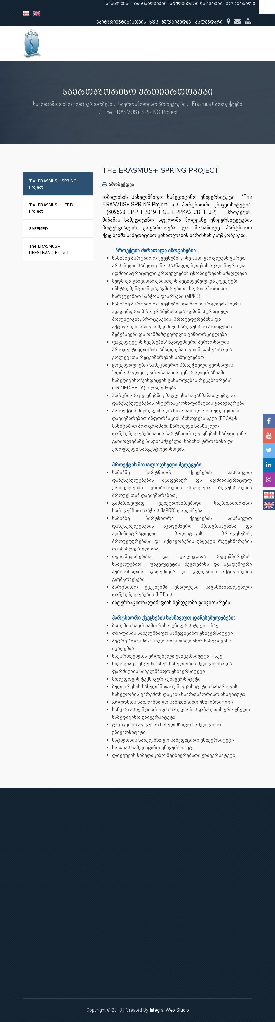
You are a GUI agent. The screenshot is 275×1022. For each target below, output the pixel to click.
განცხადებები (150, 3)
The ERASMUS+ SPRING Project (140, 112)
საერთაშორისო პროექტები (152, 104)
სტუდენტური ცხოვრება (196, 3)
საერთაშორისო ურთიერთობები (72, 104)
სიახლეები (118, 3)
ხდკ (153, 22)
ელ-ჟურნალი (240, 3)
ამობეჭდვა (118, 184)
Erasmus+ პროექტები (217, 104)
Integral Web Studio (169, 1010)
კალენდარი (208, 22)
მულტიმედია (176, 22)
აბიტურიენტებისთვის (121, 22)
